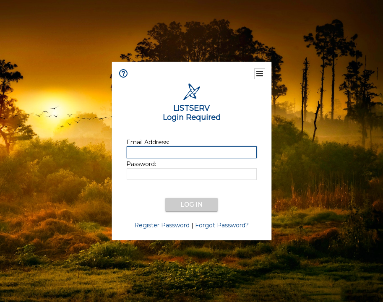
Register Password (162, 225)
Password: (141, 164)
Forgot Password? (222, 225)
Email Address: (147, 142)
